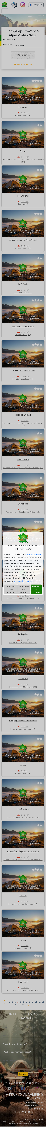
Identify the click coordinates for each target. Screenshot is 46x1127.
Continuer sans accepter (10, 589)
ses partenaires (34, 554)
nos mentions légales (23, 581)
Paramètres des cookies (24, 589)
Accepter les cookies (36, 589)
